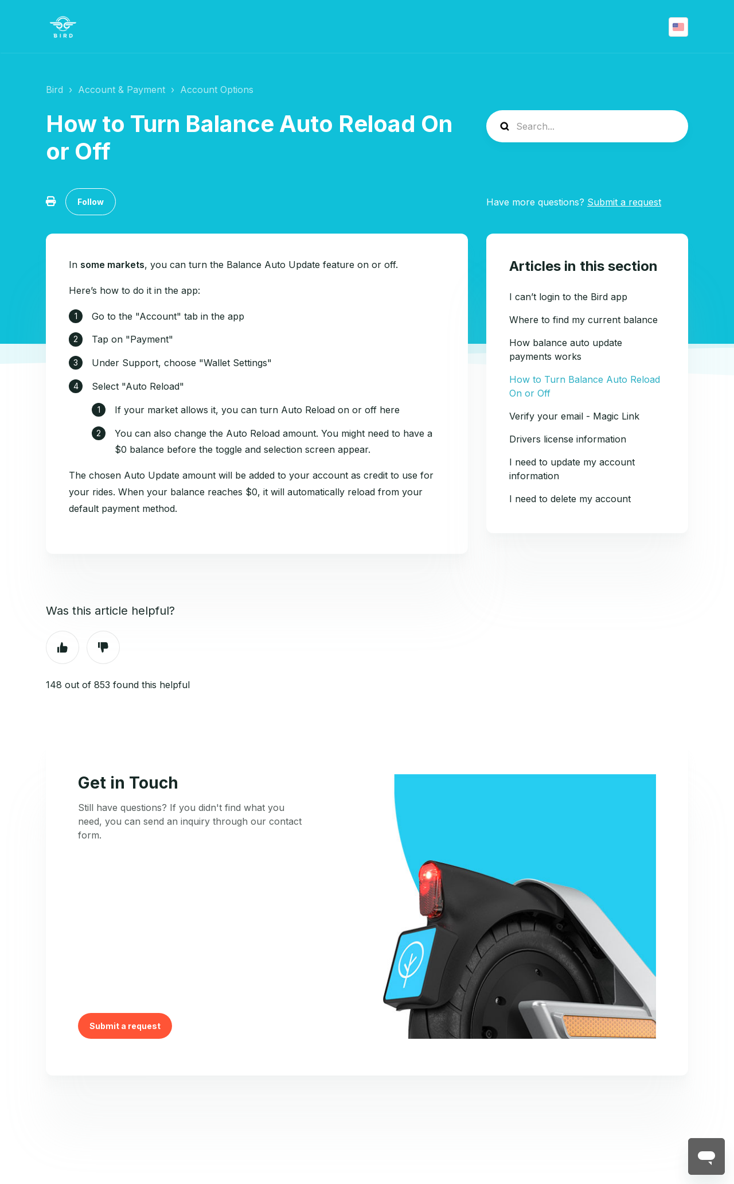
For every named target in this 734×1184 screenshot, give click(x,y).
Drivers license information (567, 439)
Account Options (216, 89)
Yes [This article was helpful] (62, 647)
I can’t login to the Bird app (568, 296)
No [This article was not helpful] (103, 647)
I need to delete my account (570, 498)
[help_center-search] (587, 126)
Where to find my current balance (583, 319)
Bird (54, 89)
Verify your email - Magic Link (574, 416)
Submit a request (624, 202)
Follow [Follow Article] (90, 202)
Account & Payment (121, 89)
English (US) (678, 27)
